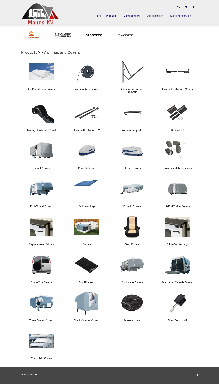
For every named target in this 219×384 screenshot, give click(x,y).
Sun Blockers (87, 282)
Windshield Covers (41, 358)
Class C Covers (132, 168)
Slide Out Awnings (177, 244)
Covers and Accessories (178, 168)
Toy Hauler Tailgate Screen (177, 282)
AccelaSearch (155, 16)
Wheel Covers (132, 320)
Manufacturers (131, 16)
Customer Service (180, 16)
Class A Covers (41, 168)
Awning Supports (132, 130)
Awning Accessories (87, 89)
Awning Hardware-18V (87, 130)
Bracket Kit (177, 130)
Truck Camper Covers (87, 320)
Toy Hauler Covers (132, 282)
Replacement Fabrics (41, 244)
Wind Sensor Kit (177, 320)
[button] (178, 6)
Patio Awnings (86, 206)
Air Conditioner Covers (41, 89)
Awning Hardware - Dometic (132, 91)
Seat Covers (132, 244)
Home (98, 16)
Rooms (87, 244)
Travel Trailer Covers (41, 320)
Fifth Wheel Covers (41, 206)
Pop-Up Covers (132, 206)
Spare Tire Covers (41, 282)
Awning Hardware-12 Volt (41, 130)
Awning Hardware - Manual (177, 89)
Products (111, 16)
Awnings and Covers (62, 52)
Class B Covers (87, 168)
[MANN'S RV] (41, 14)
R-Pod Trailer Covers (177, 206)
